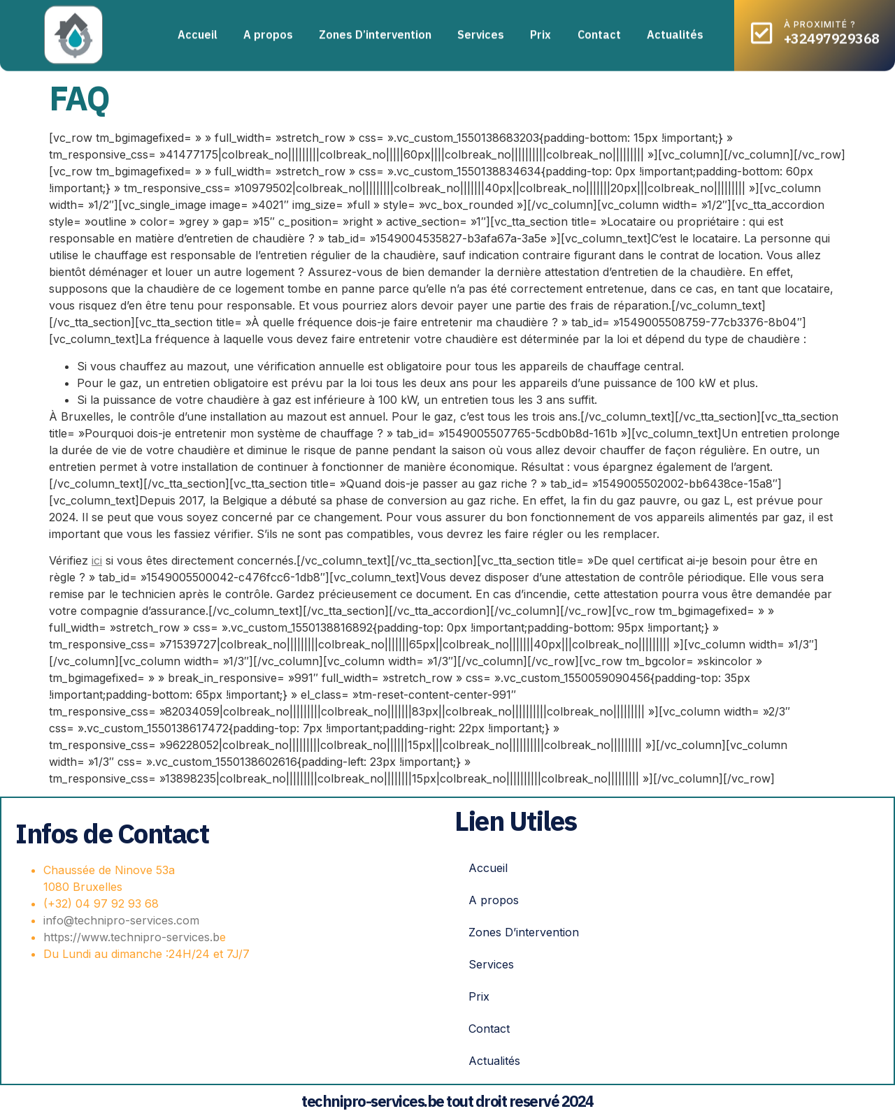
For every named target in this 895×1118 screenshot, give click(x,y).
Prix (540, 29)
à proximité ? (820, 18)
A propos (268, 29)
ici (97, 560)
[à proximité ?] (762, 27)
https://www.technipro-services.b (131, 937)
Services (480, 29)
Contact (599, 29)
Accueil (197, 29)
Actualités (675, 29)
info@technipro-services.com (121, 920)
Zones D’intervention (375, 29)
